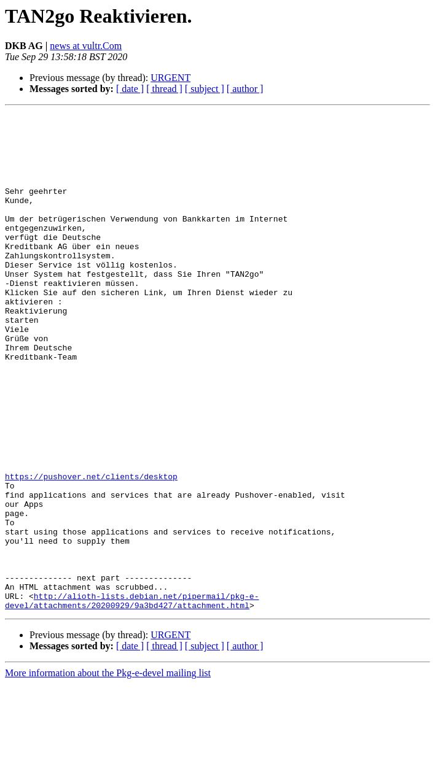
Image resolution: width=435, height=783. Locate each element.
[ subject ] (204, 88)
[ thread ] (164, 88)
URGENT (170, 77)
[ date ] (130, 88)
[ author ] (245, 88)
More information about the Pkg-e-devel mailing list (108, 772)
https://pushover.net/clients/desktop (91, 549)
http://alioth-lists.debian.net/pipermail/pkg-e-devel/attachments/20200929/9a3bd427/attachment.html (132, 699)
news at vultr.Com (86, 45)
